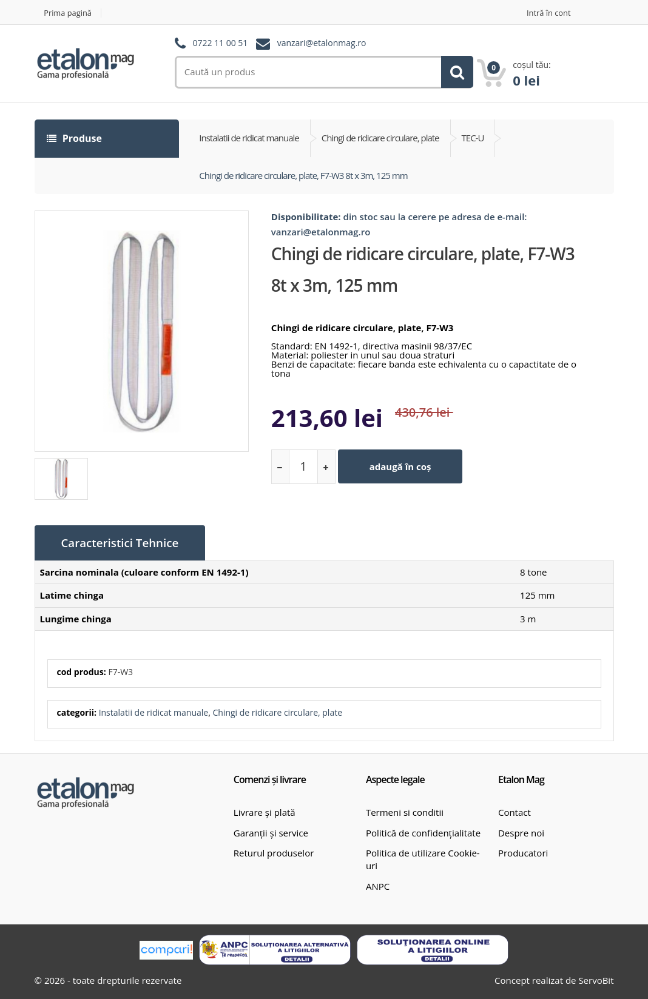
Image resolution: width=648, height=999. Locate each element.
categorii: (76, 712)
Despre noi (521, 832)
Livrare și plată (264, 812)
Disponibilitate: (306, 216)
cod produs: (81, 671)
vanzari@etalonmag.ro (321, 43)
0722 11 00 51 (220, 43)
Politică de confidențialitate (423, 832)
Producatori (523, 852)
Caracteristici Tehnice (121, 543)
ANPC (378, 886)
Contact (514, 812)
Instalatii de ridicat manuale (154, 712)
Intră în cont (548, 13)
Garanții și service (271, 832)
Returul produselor (274, 852)
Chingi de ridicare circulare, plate (277, 712)
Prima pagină (68, 13)
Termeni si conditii (405, 812)
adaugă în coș (400, 466)
